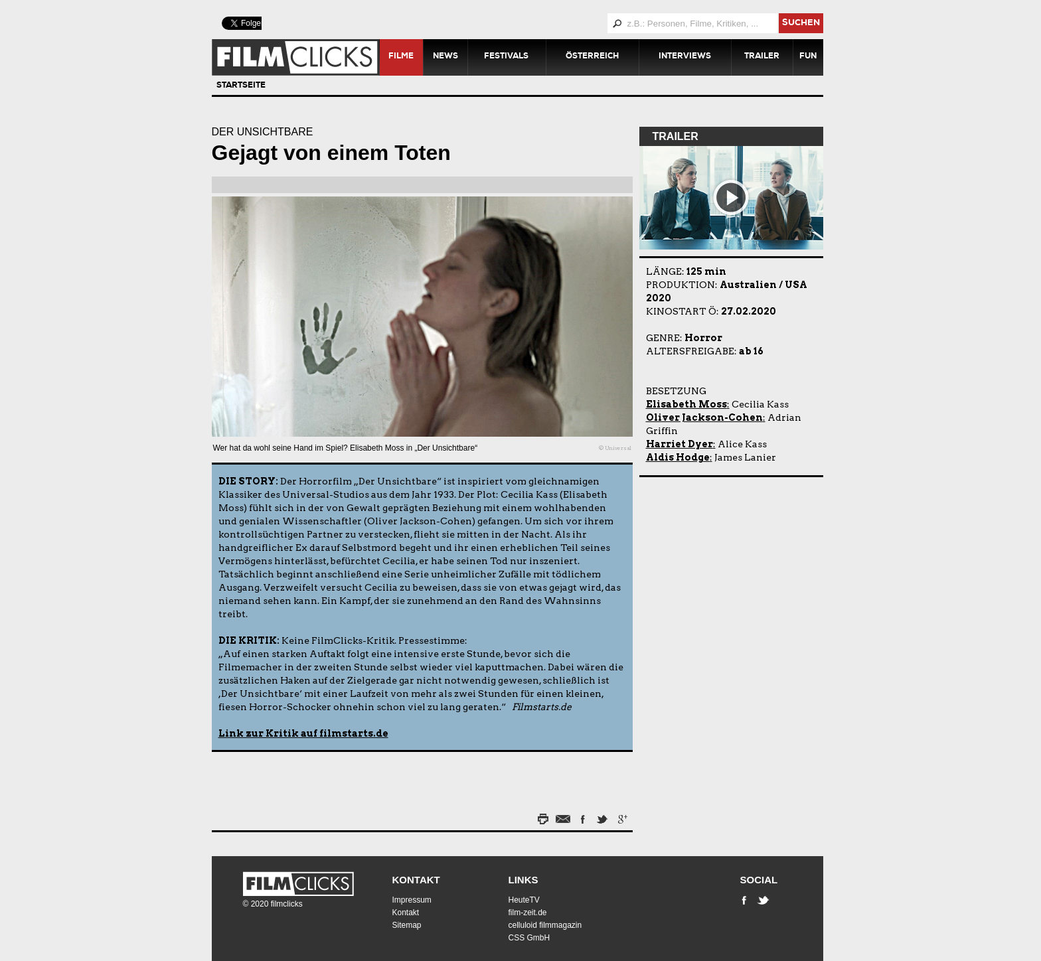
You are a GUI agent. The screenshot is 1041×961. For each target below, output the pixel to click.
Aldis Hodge (678, 457)
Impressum (412, 900)
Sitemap (407, 925)
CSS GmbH (529, 937)
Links (523, 879)
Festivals (506, 57)
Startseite (241, 86)
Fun (808, 57)
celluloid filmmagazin (545, 925)
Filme (401, 57)
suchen (801, 23)
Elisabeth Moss (686, 404)
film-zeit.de (528, 912)
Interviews (685, 57)
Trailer (761, 57)
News (445, 57)
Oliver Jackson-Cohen (704, 417)
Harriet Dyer (679, 444)
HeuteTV (524, 900)
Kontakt (416, 879)
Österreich (592, 57)
